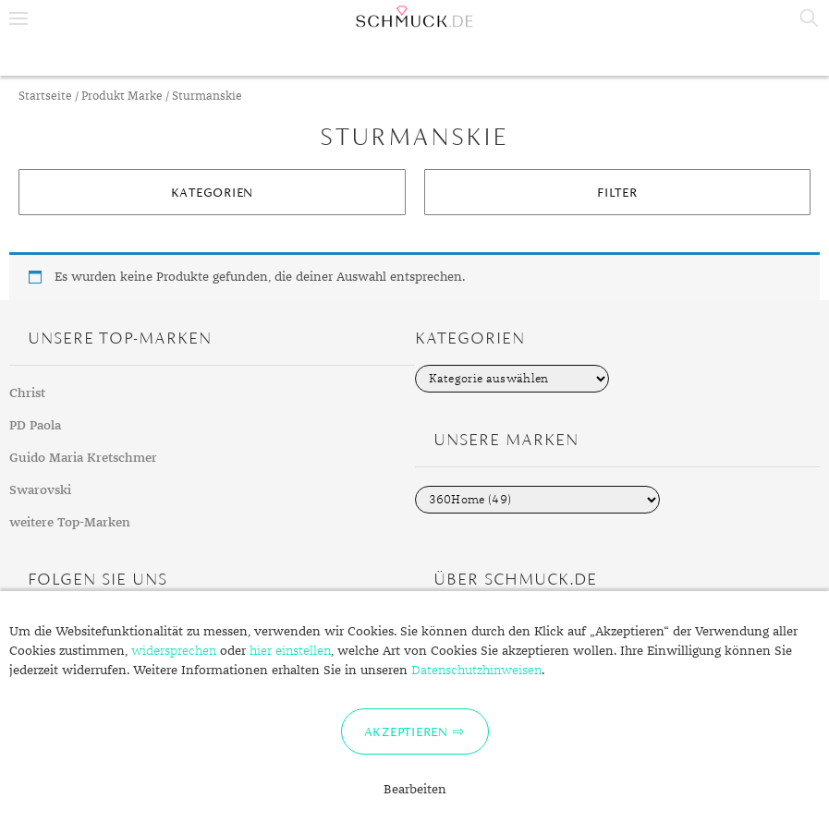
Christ (27, 393)
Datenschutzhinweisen (476, 670)
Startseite (45, 97)
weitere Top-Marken (69, 522)
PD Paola (35, 425)
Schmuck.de (414, 17)
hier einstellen (290, 651)
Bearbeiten (415, 789)
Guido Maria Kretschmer (83, 458)
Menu (18, 18)
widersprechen (173, 651)
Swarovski (40, 490)
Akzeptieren (406, 731)
